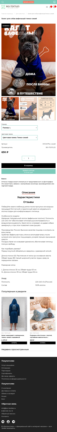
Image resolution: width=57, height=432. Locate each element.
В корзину (28, 165)
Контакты (5, 416)
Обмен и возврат (8, 393)
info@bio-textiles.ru (8, 408)
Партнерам (5, 371)
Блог (3, 399)
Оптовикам (5, 368)
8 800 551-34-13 (7, 411)
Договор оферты (8, 376)
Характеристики (28, 197)
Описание (28, 192)
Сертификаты (6, 373)
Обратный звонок (8, 414)
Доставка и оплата (8, 391)
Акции (3, 396)
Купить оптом (28, 2)
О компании (6, 388)
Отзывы (28, 202)
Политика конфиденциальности (13, 379)
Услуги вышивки (7, 365)
